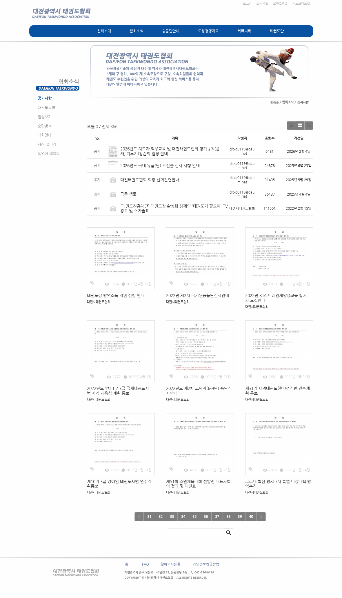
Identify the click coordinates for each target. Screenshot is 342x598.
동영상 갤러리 (49, 153)
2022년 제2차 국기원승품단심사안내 (197, 295)
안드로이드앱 (301, 3)
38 (228, 516)
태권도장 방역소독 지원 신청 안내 (115, 295)
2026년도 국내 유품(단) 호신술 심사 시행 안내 (160, 165)
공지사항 (45, 98)
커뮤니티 (244, 31)
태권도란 (277, 31)
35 (194, 516)
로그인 (247, 3)
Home (274, 102)
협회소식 (136, 31)
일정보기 (45, 117)
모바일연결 (280, 3)
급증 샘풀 (129, 194)
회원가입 (262, 3)
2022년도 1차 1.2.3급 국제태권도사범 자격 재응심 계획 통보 (118, 390)
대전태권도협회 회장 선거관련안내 (149, 179)
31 (149, 516)
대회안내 (45, 135)
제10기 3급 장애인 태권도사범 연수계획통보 (119, 484)
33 (172, 516)
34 (183, 516)
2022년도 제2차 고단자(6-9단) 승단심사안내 (199, 390)
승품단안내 (170, 31)
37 (217, 516)
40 (251, 516)
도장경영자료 (208, 31)
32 (161, 516)
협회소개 (104, 31)
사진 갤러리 (47, 144)
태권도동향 (46, 107)
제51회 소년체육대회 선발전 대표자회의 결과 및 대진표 (198, 484)
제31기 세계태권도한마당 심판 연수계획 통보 (277, 390)
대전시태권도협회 (98, 302)
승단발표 (45, 126)
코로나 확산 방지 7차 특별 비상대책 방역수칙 (278, 484)
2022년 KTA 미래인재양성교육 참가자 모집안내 (276, 298)
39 (240, 516)
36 (206, 516)
